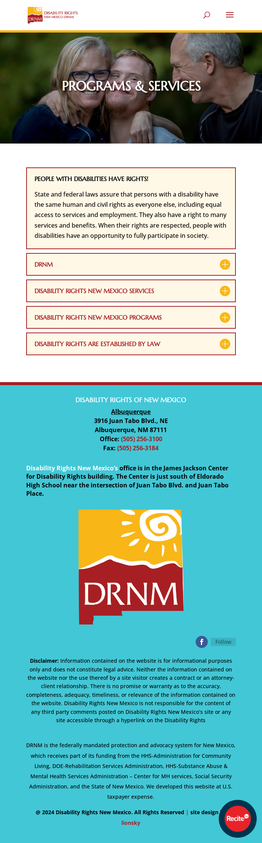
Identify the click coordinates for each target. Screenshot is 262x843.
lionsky (130, 822)
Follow (223, 641)
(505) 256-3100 (141, 439)
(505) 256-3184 (137, 448)
